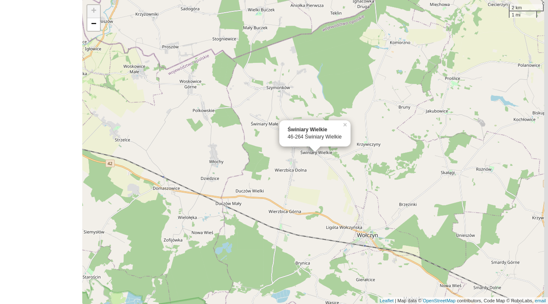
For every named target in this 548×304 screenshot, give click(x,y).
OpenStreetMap (439, 300)
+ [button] (94, 11)
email (540, 300)
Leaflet (387, 300)
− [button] (94, 24)
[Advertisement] (41, 152)
